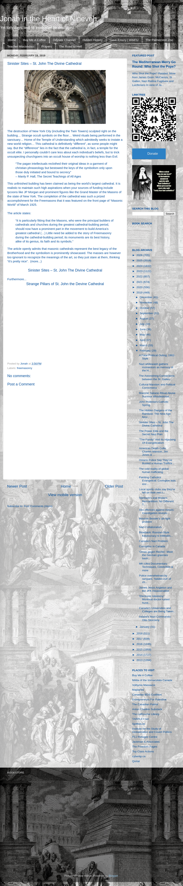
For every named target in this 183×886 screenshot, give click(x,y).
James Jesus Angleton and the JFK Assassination (155, 589)
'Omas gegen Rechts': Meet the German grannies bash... (156, 555)
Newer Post (17, 486)
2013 (139, 660)
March (144, 345)
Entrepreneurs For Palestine (149, 699)
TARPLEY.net (140, 718)
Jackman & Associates (146, 741)
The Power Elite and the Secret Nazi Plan (153, 432)
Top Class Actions (143, 751)
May (143, 334)
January (145, 626)
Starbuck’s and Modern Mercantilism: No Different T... (156, 501)
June (143, 329)
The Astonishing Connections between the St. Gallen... (157, 377)
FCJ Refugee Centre (144, 736)
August (144, 318)
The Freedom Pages (144, 746)
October (145, 307)
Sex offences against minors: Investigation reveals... (156, 511)
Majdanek (138, 689)
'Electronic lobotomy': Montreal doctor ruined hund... (154, 599)
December (146, 297)
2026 (139, 255)
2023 (139, 271)
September (147, 313)
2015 (139, 649)
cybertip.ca (138, 756)
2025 (139, 260)
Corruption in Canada (152, 546)
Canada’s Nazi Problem (153, 541)
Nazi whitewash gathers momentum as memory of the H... (156, 367)
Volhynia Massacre (143, 685)
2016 (139, 644)
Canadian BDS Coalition (147, 694)
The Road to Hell (70, 46)
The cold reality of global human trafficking (154, 470)
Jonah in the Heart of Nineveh (48, 19)
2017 (139, 638)
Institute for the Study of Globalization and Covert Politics (152, 730)
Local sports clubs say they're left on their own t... (157, 491)
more (34, 261)
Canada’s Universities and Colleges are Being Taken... (157, 610)
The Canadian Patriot (145, 704)
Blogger (113, 875)
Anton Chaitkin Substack (147, 709)
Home (12, 40)
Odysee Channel (64, 40)
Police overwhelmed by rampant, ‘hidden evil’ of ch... (155, 579)
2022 (139, 276)
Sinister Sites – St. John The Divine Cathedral (65, 270)
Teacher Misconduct (20, 46)
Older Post (114, 486)
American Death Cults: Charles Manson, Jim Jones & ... (153, 451)
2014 (139, 654)
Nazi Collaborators (150, 527)
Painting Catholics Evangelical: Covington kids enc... (157, 480)
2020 (139, 287)
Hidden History (92, 40)
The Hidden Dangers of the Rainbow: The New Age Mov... (155, 413)
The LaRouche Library (145, 714)
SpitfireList (138, 723)
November (146, 302)
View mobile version (65, 495)
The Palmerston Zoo (159, 40)
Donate (152, 153)
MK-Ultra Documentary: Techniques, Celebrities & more (156, 567)
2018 (139, 633)
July (142, 324)
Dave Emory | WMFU (124, 40)
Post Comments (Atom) (38, 506)
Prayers (46, 46)
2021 (139, 281)
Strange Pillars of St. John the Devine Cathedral (65, 284)
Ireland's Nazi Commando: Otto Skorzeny (155, 618)
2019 (139, 292)
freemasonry (24, 368)
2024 (139, 265)
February (145, 350)
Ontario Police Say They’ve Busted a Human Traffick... (156, 462)
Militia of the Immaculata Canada (152, 680)
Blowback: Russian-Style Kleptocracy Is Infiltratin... (156, 534)
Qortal (136, 761)
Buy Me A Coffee (34, 40)
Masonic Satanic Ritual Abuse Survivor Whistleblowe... (157, 395)
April (143, 340)
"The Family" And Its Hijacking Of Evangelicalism (157, 441)
